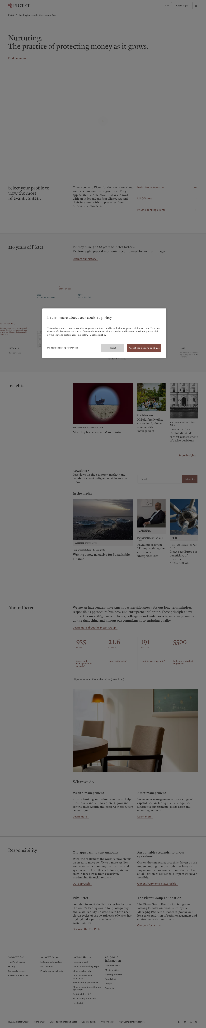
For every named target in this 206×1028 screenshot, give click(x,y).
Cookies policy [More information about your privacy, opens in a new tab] (98, 334)
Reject (112, 347)
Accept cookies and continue (144, 347)
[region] (104, 333)
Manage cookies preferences (62, 347)
